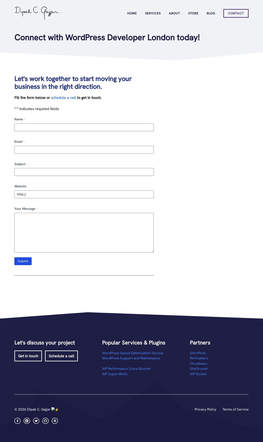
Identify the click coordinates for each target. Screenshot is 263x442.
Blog (211, 13)
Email (19, 141)
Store (193, 13)
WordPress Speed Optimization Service (132, 353)
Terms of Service (236, 409)
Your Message (26, 208)
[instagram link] (27, 420)
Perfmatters (199, 358)
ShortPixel (198, 353)
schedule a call (63, 97)
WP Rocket (198, 374)
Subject (21, 164)
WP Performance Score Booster (126, 368)
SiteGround (199, 368)
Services (153, 13)
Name (19, 119)
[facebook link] (17, 420)
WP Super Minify (115, 374)
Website (20, 186)
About (174, 13)
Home (132, 13)
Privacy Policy (205, 409)
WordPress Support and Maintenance (131, 358)
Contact (236, 13)
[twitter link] (36, 420)
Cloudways (198, 363)
